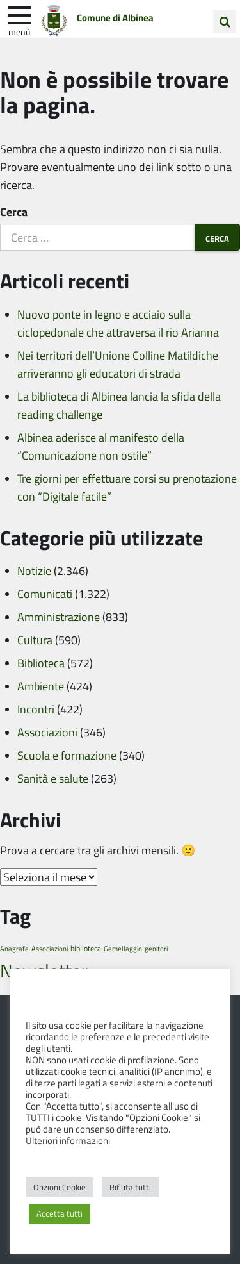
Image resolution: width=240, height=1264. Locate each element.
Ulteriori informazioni (68, 1140)
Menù (19, 31)
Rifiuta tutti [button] (130, 1187)
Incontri (35, 709)
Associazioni (47, 732)
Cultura (34, 639)
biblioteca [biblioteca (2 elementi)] (85, 948)
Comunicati (44, 593)
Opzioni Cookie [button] (59, 1187)
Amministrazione (58, 616)
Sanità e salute (52, 778)
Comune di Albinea (115, 17)
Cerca (14, 211)
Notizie (34, 570)
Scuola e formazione (66, 755)
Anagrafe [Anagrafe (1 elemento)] (14, 948)
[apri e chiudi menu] (19, 14)
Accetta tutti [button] (59, 1213)
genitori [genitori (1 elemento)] (156, 948)
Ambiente (40, 686)
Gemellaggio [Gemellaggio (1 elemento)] (123, 948)
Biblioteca (41, 662)
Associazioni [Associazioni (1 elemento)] (49, 948)
